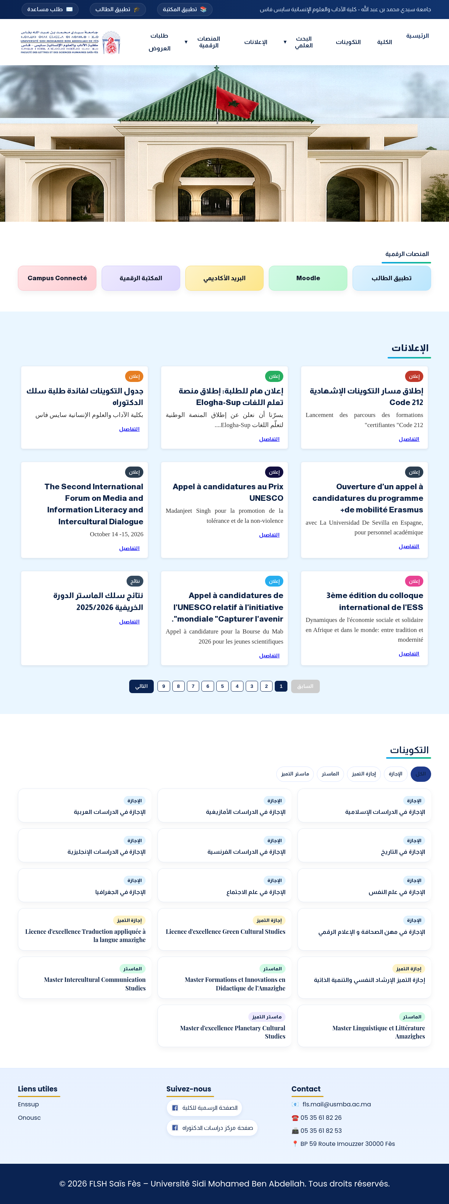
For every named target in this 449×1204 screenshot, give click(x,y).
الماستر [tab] (330, 773)
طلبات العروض (160, 42)
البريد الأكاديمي (224, 278)
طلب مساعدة (50, 9)
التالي (141, 686)
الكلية (384, 42)
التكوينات (348, 42)
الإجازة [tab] (396, 773)
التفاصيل (409, 439)
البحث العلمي (298, 42)
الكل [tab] (420, 773)
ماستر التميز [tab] (295, 773)
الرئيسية (417, 35)
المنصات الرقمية (202, 42)
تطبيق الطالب (117, 9)
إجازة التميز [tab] (364, 773)
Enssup (28, 1104)
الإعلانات (255, 42)
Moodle (308, 278)
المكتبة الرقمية (141, 278)
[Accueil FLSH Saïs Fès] (70, 42)
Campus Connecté (57, 278)
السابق (305, 686)
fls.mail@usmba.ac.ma (337, 1104)
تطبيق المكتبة (185, 9)
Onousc (29, 1117)
